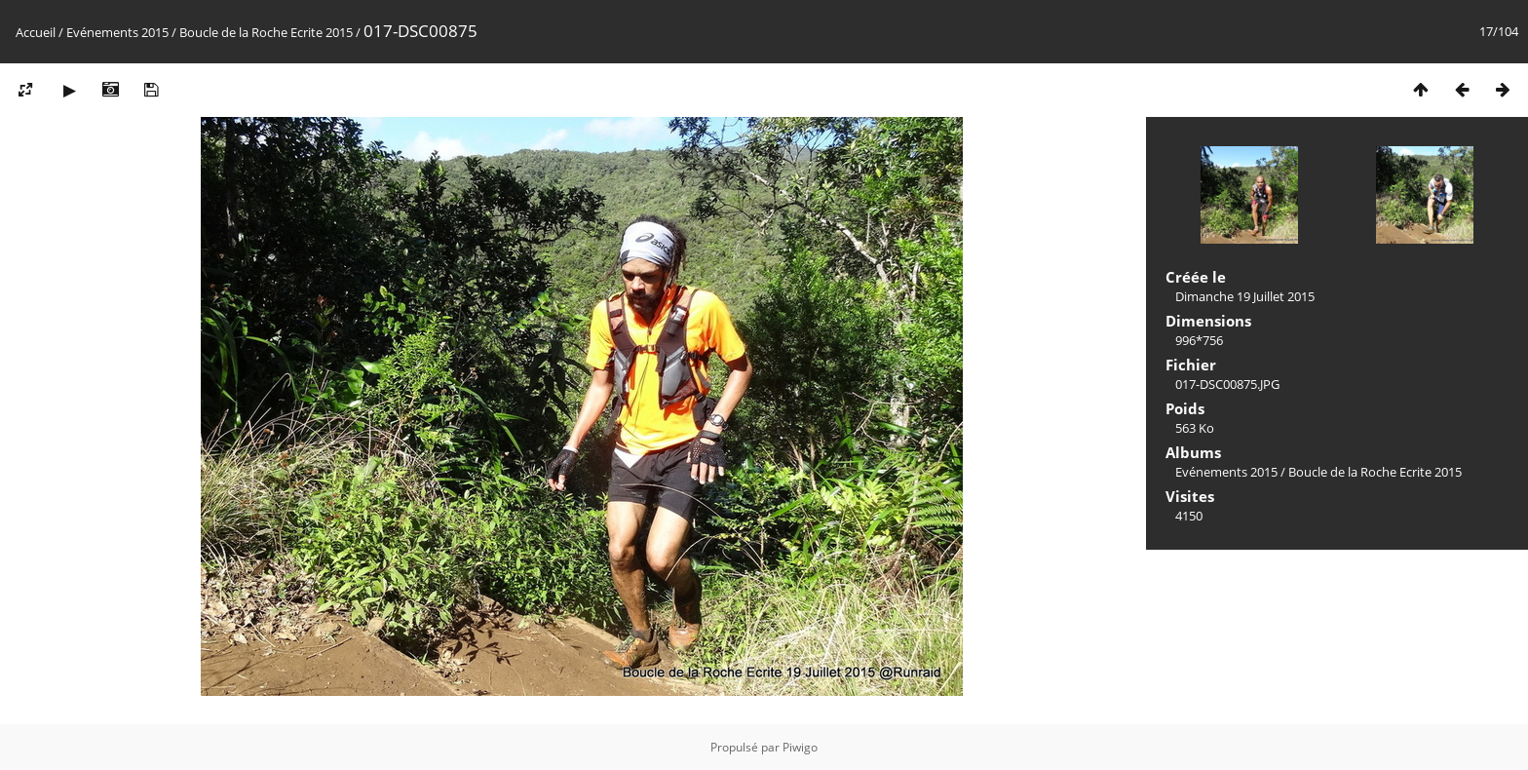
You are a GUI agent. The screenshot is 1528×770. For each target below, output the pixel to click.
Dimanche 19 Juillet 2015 (1245, 296)
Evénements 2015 (117, 32)
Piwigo (800, 747)
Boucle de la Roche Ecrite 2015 (266, 32)
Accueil (36, 32)
